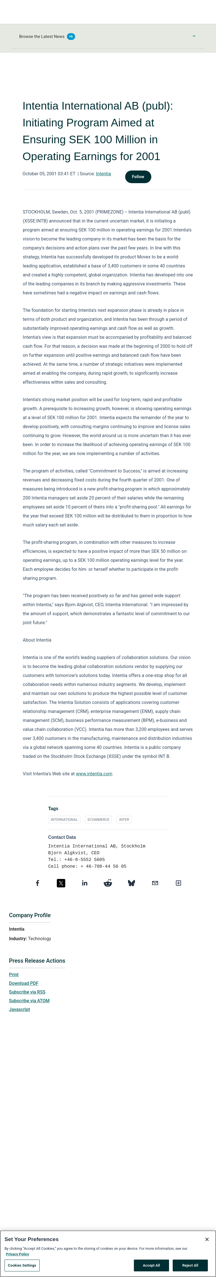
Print (14, 974)
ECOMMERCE (98, 819)
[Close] (207, 1241)
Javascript (19, 1009)
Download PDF (24, 983)
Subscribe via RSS (27, 992)
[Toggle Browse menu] (194, 36)
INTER (124, 819)
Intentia (103, 173)
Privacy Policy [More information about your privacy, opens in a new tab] (17, 1255)
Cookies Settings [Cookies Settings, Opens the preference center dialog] (22, 1267)
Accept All (151, 1267)
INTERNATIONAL (64, 819)
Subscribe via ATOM (29, 1000)
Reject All (190, 1267)
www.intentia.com (94, 773)
